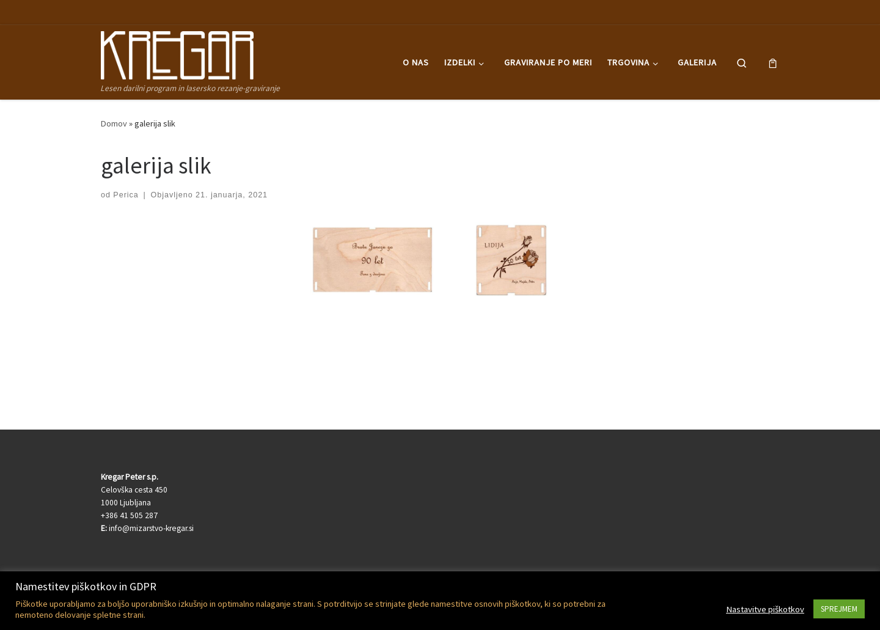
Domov (114, 123)
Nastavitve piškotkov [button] (765, 609)
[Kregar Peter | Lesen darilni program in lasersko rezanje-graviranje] (177, 53)
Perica (125, 195)
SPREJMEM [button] (839, 609)
